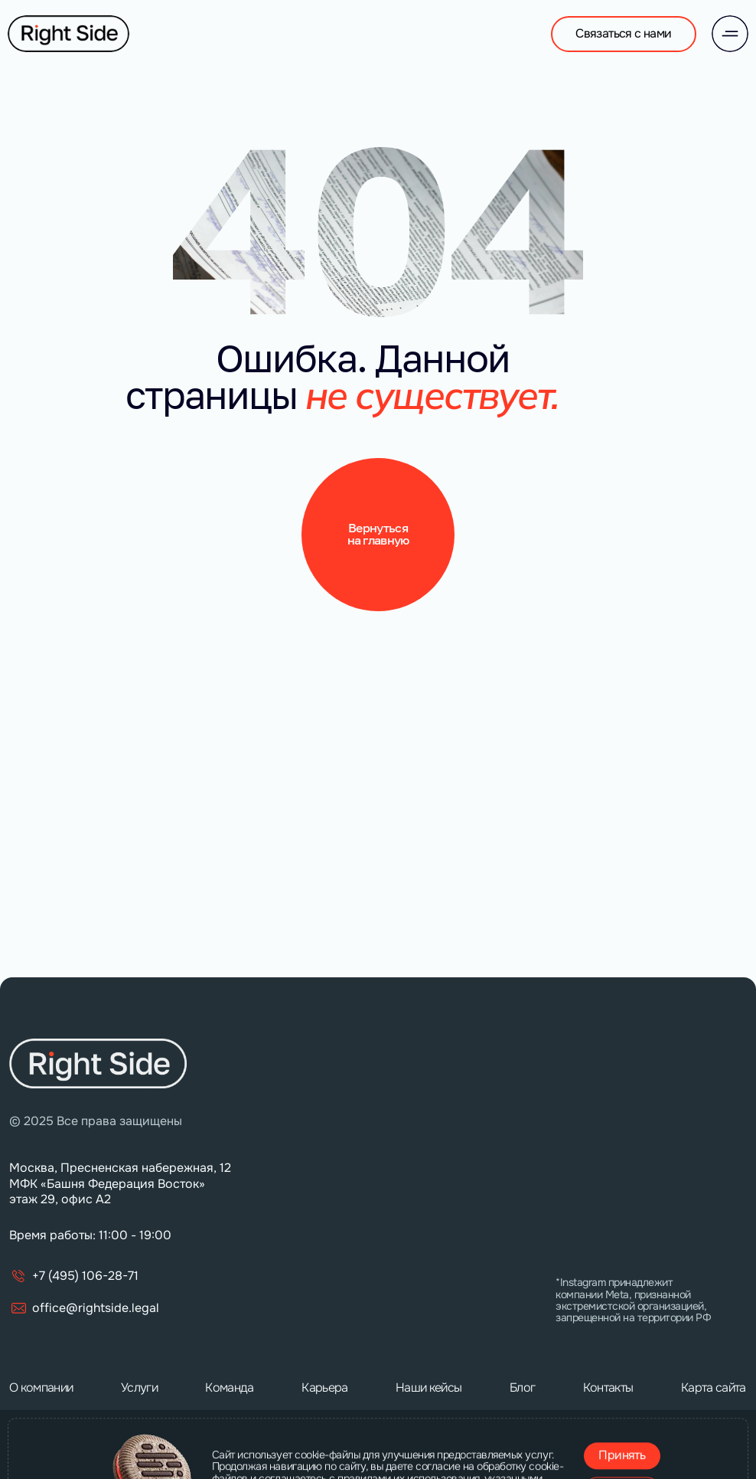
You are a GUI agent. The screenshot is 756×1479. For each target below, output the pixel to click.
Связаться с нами (623, 33)
